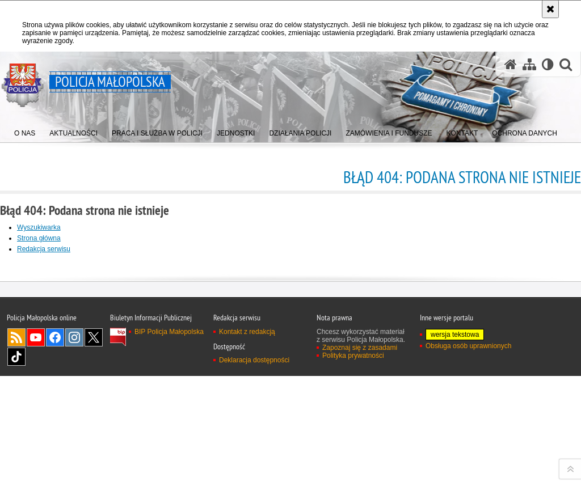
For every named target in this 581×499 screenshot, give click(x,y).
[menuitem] (24, 131)
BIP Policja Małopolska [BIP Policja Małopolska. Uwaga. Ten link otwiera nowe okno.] (169, 486)
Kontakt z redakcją (247, 486)
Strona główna (39, 238)
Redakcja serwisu (43, 249)
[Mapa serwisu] (529, 64)
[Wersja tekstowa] (548, 64)
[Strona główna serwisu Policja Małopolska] (510, 64)
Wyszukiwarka (39, 227)
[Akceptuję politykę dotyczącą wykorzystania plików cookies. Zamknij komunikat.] (550, 9)
